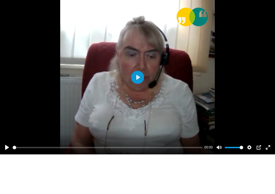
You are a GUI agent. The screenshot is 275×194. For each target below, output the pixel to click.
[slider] (107, 147)
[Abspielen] (7, 147)
